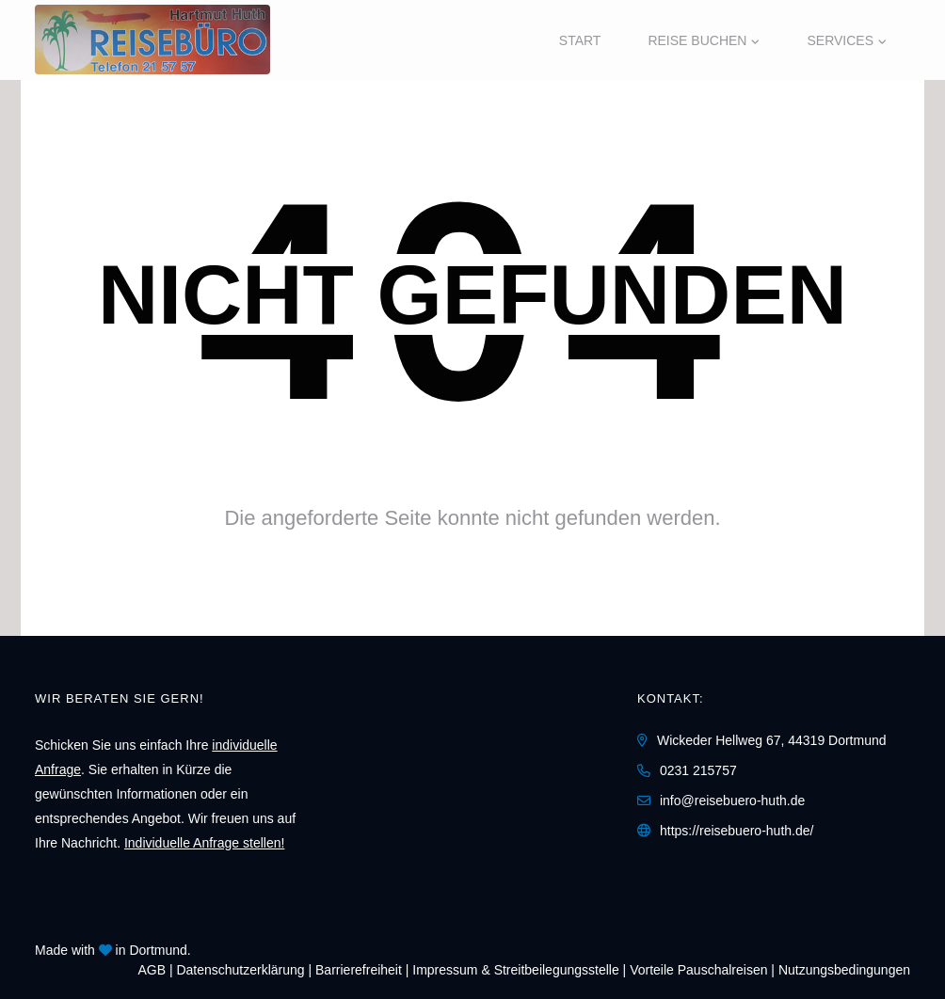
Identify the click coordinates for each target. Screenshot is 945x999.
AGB (151, 969)
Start (580, 40)
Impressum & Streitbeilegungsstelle (515, 969)
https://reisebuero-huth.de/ (736, 830)
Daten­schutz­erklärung (240, 969)
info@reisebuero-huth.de (732, 800)
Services (840, 40)
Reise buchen (697, 40)
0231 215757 (698, 770)
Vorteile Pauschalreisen (698, 969)
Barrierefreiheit (358, 969)
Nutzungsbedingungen (844, 969)
